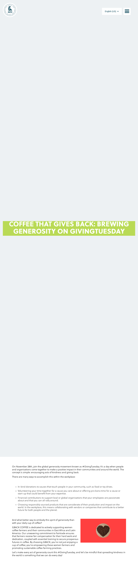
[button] (112, 11)
